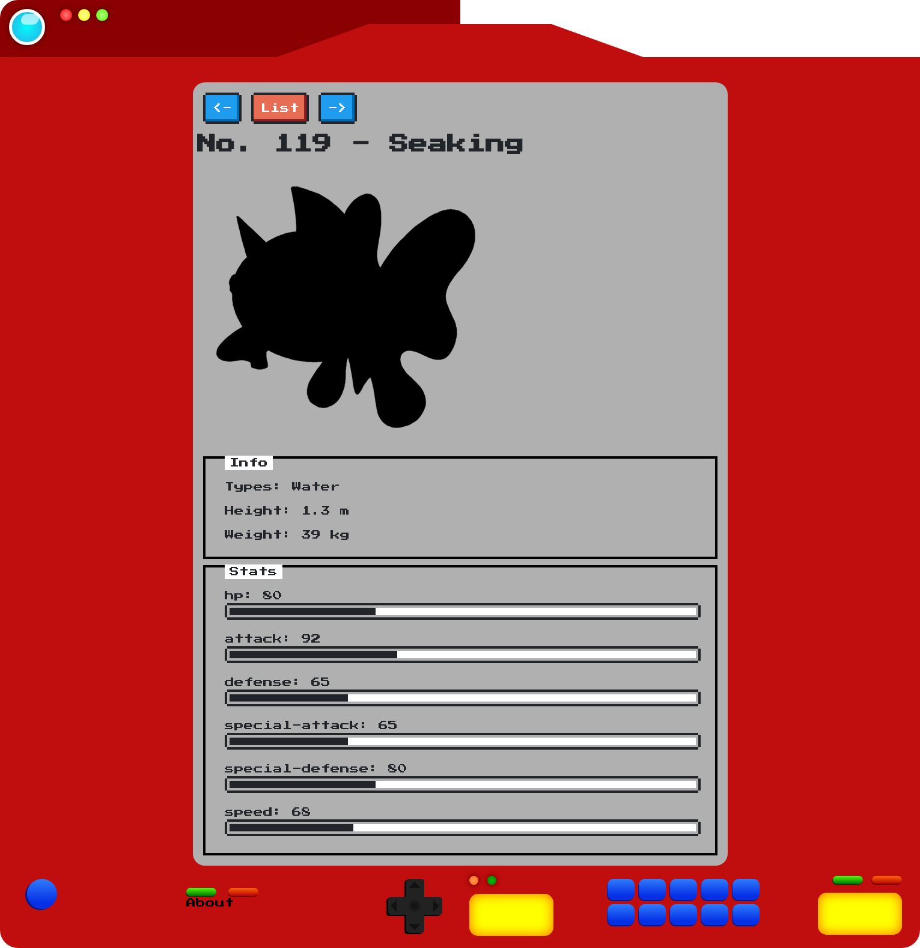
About (210, 903)
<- (222, 108)
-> (337, 108)
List (280, 108)
